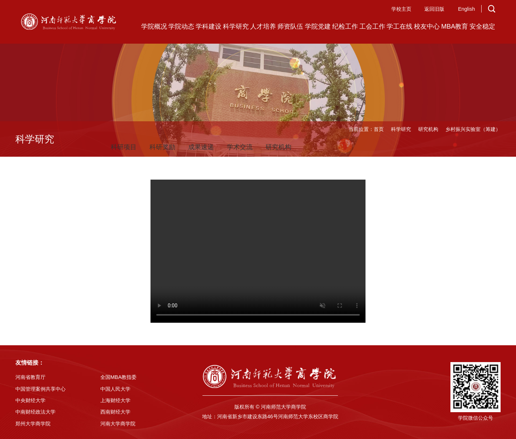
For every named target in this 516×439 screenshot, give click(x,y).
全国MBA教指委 (118, 377)
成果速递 (201, 147)
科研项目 (124, 147)
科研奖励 (162, 147)
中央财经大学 (30, 400)
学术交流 (240, 147)
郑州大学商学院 (33, 423)
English (466, 9)
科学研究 (401, 129)
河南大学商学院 (117, 423)
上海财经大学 (115, 400)
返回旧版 (434, 9)
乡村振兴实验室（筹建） (473, 129)
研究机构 (428, 129)
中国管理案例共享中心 (40, 389)
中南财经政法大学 (35, 412)
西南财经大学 (115, 412)
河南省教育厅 (30, 377)
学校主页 (401, 9)
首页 (379, 129)
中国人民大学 (115, 389)
